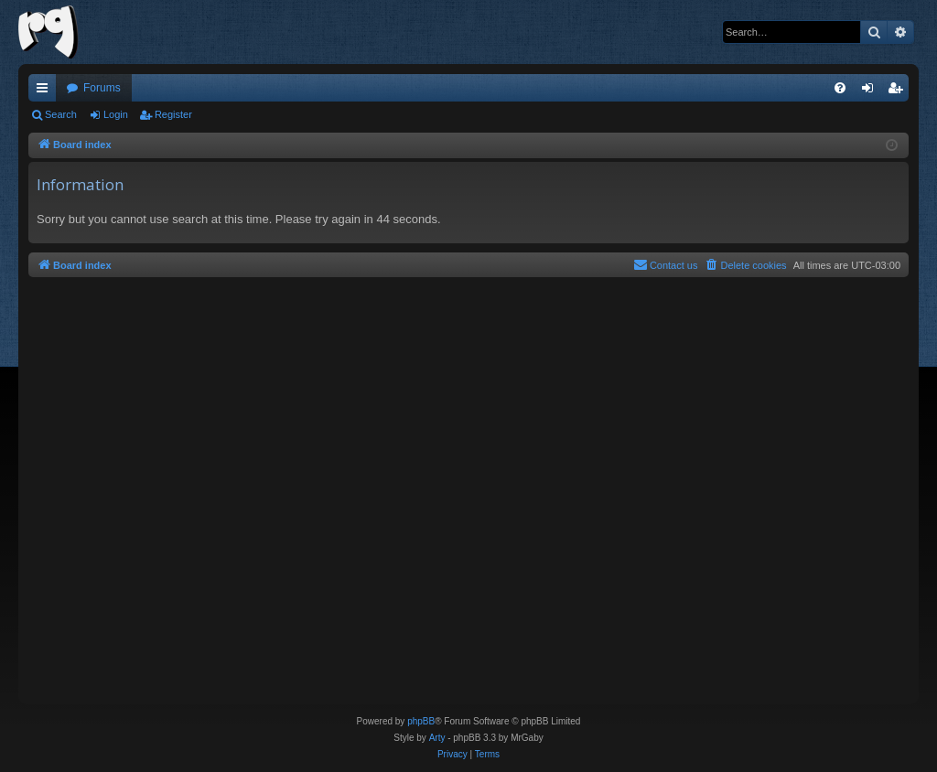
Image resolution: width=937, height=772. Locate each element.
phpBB (421, 721)
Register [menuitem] (899, 91)
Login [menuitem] (871, 91)
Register (173, 114)
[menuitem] (840, 88)
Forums (102, 87)
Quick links (46, 91)
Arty (437, 738)
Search (61, 114)
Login (115, 114)
